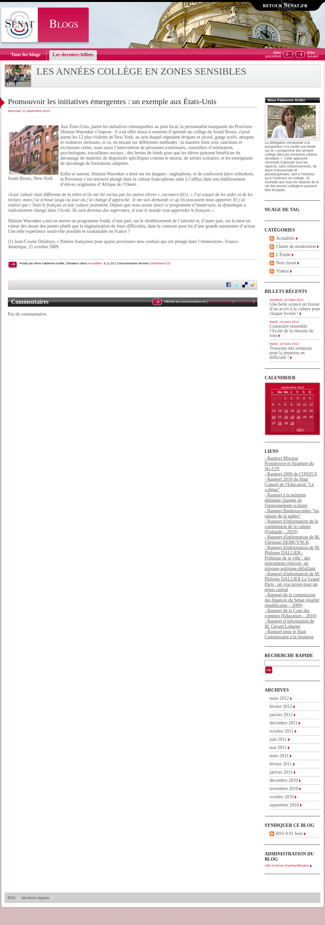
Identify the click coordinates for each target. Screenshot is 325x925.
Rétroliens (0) (161, 263)
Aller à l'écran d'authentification (287, 865)
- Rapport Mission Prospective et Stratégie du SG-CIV (289, 463)
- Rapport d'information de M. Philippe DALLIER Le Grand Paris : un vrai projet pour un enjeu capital (292, 581)
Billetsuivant (312, 54)
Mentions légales (35, 898)
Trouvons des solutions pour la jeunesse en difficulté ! (291, 353)
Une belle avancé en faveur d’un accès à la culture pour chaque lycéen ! (295, 309)
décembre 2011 (283, 722)
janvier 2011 (281, 772)
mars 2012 (279, 698)
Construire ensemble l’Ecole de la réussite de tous (292, 331)
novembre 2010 (284, 788)
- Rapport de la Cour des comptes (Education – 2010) (290, 613)
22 (286, 417)
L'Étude (283, 254)
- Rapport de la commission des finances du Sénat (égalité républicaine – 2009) (292, 600)
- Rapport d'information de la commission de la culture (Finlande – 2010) (291, 526)
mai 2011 (278, 747)
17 (298, 410)
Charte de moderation (296, 246)
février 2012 (281, 706)
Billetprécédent (273, 54)
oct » (300, 429)
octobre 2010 (281, 796)
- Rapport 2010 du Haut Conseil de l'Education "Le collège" (289, 484)
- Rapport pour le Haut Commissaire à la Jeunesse (289, 634)
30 (292, 423)
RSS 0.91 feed (289, 833)
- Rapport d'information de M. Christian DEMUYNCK (292, 540)
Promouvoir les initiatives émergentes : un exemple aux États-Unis (112, 101)
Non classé (286, 262)
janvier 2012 (281, 714)
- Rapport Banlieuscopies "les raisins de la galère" (292, 513)
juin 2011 (278, 739)
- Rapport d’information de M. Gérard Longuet (289, 624)
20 (273, 417)
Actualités (95, 263)
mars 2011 (279, 755)
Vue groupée (244, 301)
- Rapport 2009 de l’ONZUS (291, 474)
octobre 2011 (281, 731)
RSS (11, 898)
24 (298, 417)
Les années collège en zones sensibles (141, 71)
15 (286, 410)
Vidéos (282, 271)
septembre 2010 (284, 805)
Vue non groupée (219, 301)
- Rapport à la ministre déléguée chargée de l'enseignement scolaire (286, 500)
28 (280, 423)
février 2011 (281, 763)
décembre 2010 (284, 780)
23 (292, 417)
